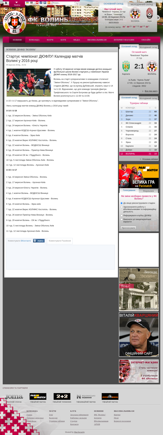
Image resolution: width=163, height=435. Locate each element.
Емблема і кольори (78, 418)
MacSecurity (79, 432)
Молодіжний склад (142, 4)
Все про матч (151, 91)
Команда (34, 40)
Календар (53, 418)
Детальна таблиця (150, 159)
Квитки (117, 414)
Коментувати (19, 241)
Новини (17, 40)
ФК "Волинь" (100, 414)
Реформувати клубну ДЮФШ (137, 215)
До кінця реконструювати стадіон (139, 203)
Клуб (63, 40)
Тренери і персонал (35, 418)
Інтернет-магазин (124, 40)
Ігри (51, 414)
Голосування (129, 190)
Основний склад (113, 4)
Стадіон (73, 421)
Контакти (74, 424)
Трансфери (31, 421)
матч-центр (114, 22)
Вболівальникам (96, 40)
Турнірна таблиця (57, 421)
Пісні (116, 418)
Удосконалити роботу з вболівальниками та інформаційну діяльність (139, 209)
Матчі (50, 40)
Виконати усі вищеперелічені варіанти (137, 220)
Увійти (40, 241)
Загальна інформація (79, 414)
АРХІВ (97, 424)
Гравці (29, 414)
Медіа (76, 40)
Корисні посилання (122, 421)
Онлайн (146, 40)
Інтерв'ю (98, 418)
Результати (148, 191)
